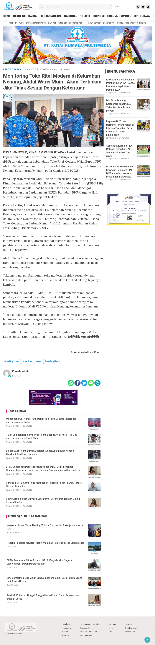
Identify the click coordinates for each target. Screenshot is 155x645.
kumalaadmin (20, 372)
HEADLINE (20, 16)
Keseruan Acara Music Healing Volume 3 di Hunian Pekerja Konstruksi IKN (45, 527)
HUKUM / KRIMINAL (127, 16)
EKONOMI (106, 16)
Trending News (131, 628)
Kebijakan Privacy (87, 628)
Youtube (65, 635)
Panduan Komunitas (88, 631)
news (38, 361)
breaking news (11, 361)
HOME (7, 16)
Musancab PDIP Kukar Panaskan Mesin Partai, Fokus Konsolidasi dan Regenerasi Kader (46, 22)
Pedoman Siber (86, 635)
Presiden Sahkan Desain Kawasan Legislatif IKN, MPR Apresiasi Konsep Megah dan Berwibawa (119, 172)
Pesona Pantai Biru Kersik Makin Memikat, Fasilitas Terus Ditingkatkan (45, 543)
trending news (52, 361)
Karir (110, 631)
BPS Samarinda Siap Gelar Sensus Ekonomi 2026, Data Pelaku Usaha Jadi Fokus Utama (44, 579)
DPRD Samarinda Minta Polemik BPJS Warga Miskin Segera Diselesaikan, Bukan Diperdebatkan (39, 562)
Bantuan (112, 624)
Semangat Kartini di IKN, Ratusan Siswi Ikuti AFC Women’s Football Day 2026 (119, 151)
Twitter (65, 631)
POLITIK (92, 16)
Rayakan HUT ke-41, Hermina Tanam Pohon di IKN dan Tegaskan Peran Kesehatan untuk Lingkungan (120, 128)
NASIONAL (77, 16)
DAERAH (36, 16)
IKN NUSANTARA (56, 16)
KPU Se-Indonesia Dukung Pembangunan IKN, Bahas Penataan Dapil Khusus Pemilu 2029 (120, 85)
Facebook (66, 624)
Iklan (111, 628)
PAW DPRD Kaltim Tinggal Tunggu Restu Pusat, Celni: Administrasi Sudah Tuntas (43, 597)
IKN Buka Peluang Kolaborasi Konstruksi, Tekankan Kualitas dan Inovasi (118, 105)
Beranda (128, 624)
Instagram (66, 628)
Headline (27, 361)
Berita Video (130, 631)
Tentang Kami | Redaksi (90, 624)
